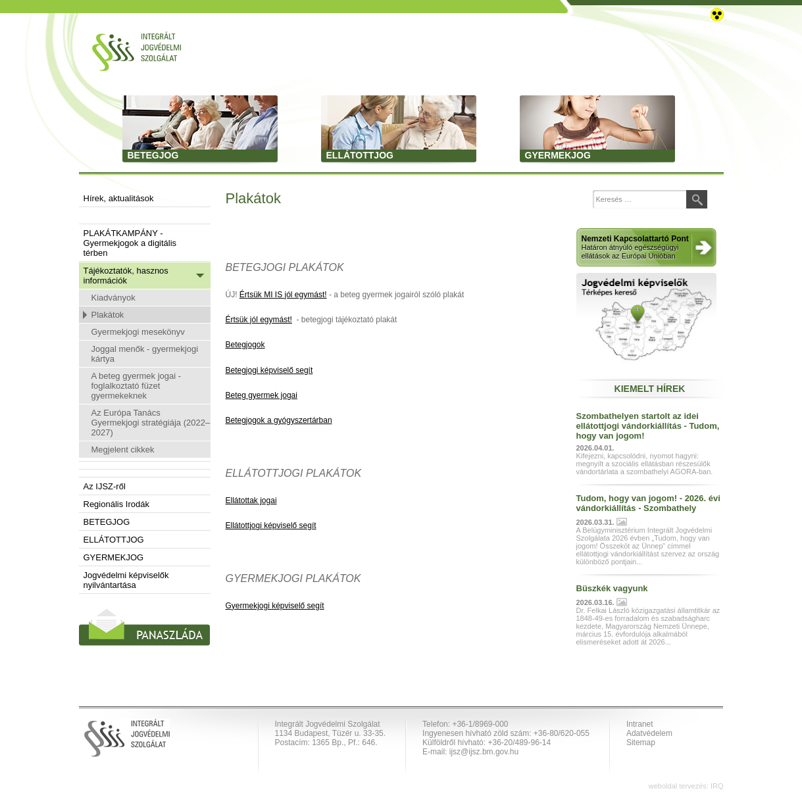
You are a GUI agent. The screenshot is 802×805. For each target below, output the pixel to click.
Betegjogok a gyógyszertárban (279, 420)
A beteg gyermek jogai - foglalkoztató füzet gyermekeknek (136, 386)
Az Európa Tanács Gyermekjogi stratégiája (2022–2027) (151, 422)
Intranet (639, 724)
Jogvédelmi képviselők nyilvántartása (126, 580)
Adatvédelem (649, 733)
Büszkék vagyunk (612, 588)
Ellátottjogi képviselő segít (271, 525)
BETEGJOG (107, 522)
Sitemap (640, 742)
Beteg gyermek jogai (261, 395)
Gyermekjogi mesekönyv (138, 332)
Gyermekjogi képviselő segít (275, 605)
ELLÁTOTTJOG (114, 540)
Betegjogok (245, 344)
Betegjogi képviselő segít (269, 370)
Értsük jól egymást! (259, 319)
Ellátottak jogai (251, 500)
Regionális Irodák (116, 504)
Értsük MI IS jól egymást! (283, 294)
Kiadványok (113, 298)
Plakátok (107, 315)
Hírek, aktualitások (119, 198)
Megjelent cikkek (123, 449)
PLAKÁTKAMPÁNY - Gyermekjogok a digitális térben (130, 243)
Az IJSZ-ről (105, 486)
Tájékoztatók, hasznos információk (126, 275)
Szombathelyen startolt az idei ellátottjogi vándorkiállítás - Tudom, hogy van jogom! (648, 426)
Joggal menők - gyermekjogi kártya (145, 354)
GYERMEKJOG (114, 557)
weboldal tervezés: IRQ (686, 786)
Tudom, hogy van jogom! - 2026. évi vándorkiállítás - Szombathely (648, 503)
